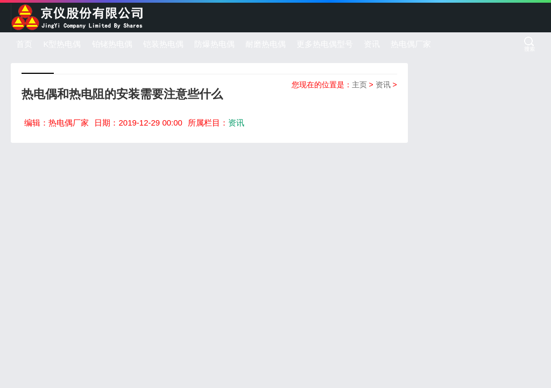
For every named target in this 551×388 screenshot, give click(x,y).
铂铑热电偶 (112, 43)
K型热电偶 (62, 43)
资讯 (372, 43)
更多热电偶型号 (324, 43)
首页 (24, 43)
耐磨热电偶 (265, 43)
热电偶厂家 (411, 43)
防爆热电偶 (214, 43)
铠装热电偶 (163, 43)
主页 (359, 84)
